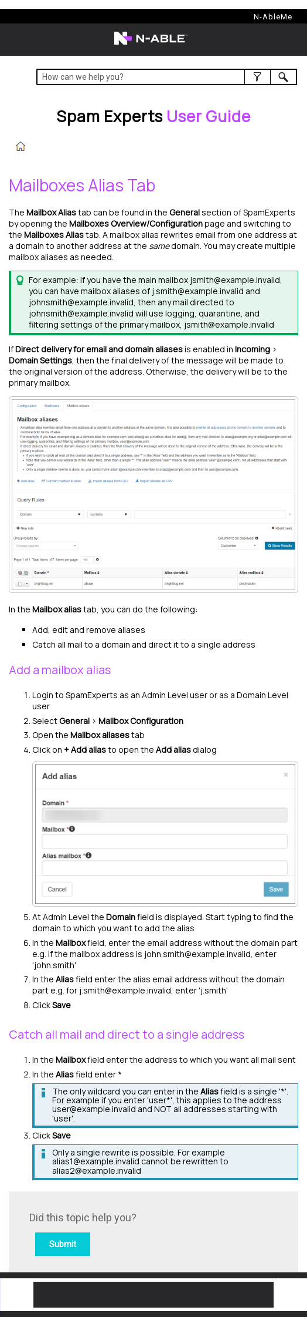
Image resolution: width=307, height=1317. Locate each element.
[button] (257, 77)
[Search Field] (166, 77)
